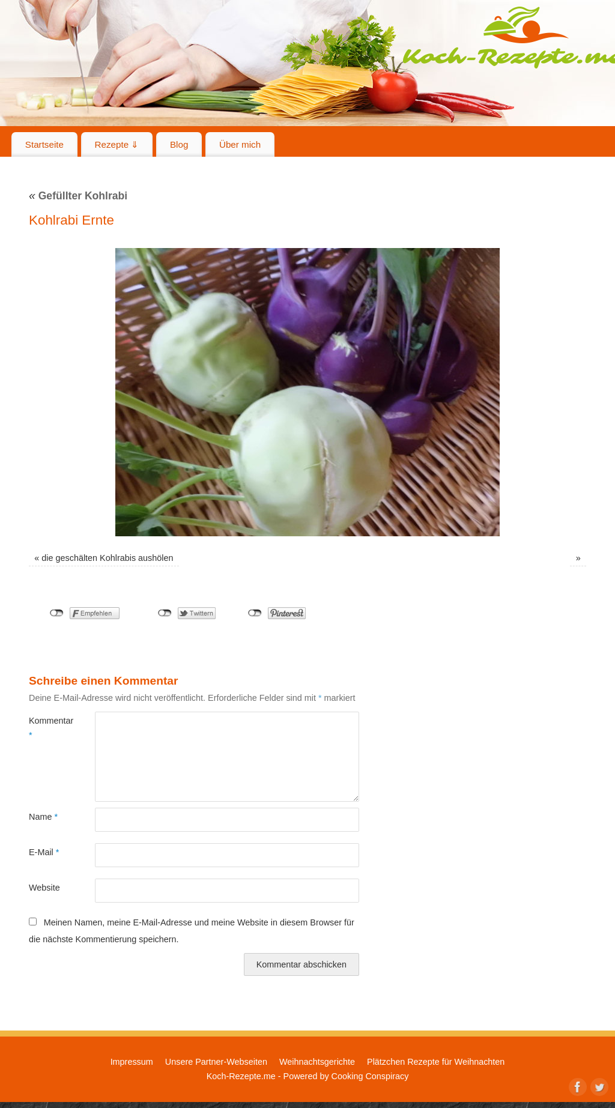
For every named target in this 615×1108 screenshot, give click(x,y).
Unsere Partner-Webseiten (216, 1062)
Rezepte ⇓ (117, 144)
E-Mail (44, 852)
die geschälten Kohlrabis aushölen (107, 558)
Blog (179, 144)
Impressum (132, 1062)
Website (44, 887)
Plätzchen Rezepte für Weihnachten (435, 1062)
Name (43, 817)
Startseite (44, 144)
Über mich (240, 144)
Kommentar (45, 728)
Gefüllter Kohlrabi (78, 196)
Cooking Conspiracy (370, 1076)
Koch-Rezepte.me (241, 1076)
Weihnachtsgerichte (317, 1062)
